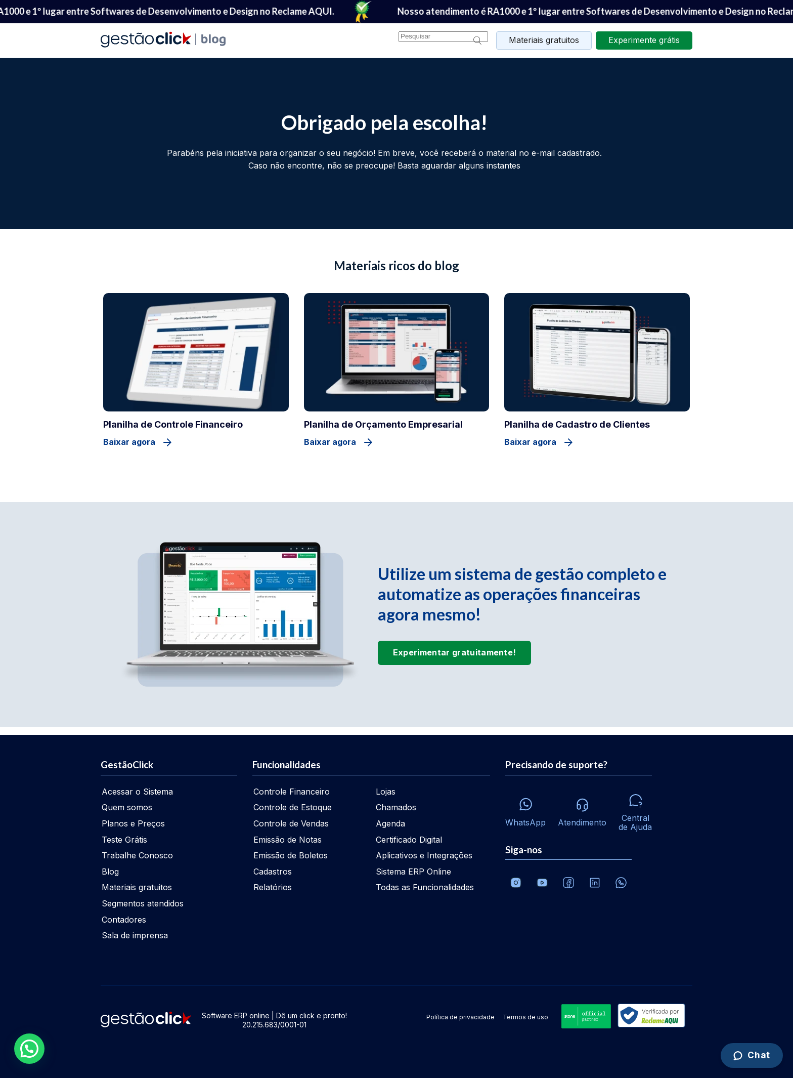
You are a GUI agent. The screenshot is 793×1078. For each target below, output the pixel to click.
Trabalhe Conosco (137, 855)
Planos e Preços (133, 823)
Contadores (124, 920)
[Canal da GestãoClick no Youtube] (542, 882)
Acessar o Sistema (137, 791)
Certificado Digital (409, 840)
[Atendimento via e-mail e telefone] (582, 809)
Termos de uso (525, 1017)
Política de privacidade (460, 1017)
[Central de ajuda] (635, 809)
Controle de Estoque (292, 807)
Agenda (390, 823)
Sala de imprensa (135, 935)
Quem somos (127, 807)
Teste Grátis (124, 840)
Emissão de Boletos (290, 855)
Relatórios (272, 887)
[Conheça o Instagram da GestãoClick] (515, 882)
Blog (110, 871)
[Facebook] (568, 882)
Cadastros (272, 871)
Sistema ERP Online (413, 871)
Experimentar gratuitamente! (454, 652)
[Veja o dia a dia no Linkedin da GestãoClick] (594, 882)
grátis (644, 40)
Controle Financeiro (291, 791)
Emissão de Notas (287, 840)
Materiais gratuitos (544, 40)
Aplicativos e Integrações (424, 855)
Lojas (385, 791)
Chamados (396, 807)
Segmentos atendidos (143, 903)
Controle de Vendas (291, 823)
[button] (29, 1048)
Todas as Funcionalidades (425, 887)
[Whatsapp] (525, 809)
